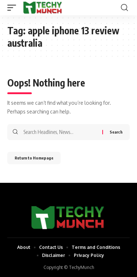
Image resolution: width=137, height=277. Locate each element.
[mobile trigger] (13, 7)
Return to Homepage (34, 157)
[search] (124, 8)
